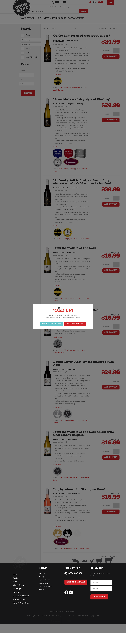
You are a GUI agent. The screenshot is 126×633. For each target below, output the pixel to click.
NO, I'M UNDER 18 (75, 324)
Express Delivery (44, 580)
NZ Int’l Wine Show (21, 603)
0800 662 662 (75, 574)
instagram (71, 592)
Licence (41, 589)
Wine (15, 575)
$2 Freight (17, 589)
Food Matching (44, 583)
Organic (16, 592)
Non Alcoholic (19, 600)
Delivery (41, 576)
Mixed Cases (18, 585)
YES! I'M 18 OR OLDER (52, 324)
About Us (42, 573)
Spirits (15, 578)
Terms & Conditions (45, 586)
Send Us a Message (75, 582)
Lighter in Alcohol (21, 596)
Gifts (15, 582)
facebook (66, 592)
